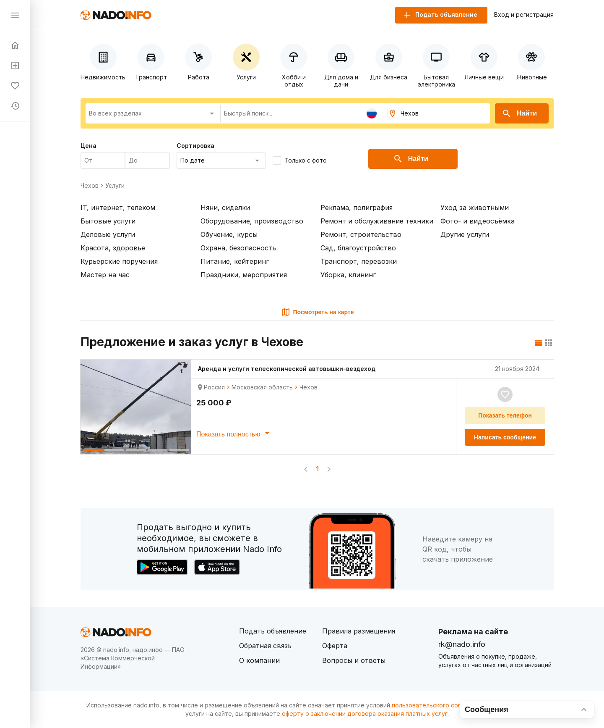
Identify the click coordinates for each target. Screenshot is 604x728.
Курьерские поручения (119, 261)
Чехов (90, 185)
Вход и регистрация (524, 14)
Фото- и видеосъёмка (477, 221)
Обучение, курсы (229, 234)
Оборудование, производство (251, 221)
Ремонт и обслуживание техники (376, 221)
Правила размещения (358, 631)
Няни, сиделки (225, 207)
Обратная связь (265, 645)
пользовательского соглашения (439, 705)
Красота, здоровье (113, 248)
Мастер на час (105, 275)
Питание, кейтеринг (234, 261)
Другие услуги (464, 234)
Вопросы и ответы (353, 660)
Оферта (334, 645)
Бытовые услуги (108, 221)
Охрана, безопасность (238, 248)
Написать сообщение (505, 437)
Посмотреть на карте (317, 312)
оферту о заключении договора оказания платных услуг (365, 713)
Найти (519, 113)
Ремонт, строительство (360, 234)
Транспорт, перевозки (358, 261)
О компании (259, 660)
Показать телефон (505, 415)
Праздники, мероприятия (243, 275)
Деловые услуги (108, 234)
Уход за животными (474, 207)
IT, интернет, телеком (118, 207)
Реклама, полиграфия (356, 207)
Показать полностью (234, 433)
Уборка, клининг (348, 275)
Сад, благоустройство (358, 248)
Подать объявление (272, 631)
